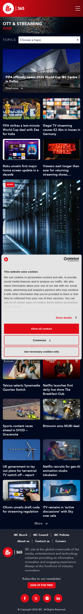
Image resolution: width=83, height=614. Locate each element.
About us (23, 541)
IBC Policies (61, 535)
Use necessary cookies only (41, 351)
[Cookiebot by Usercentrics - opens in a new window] (63, 259)
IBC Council (40, 535)
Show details (64, 317)
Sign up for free (41, 585)
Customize (41, 340)
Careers (60, 541)
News (10, 184)
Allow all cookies (41, 328)
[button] (77, 8)
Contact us (42, 541)
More (39, 523)
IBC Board (20, 535)
